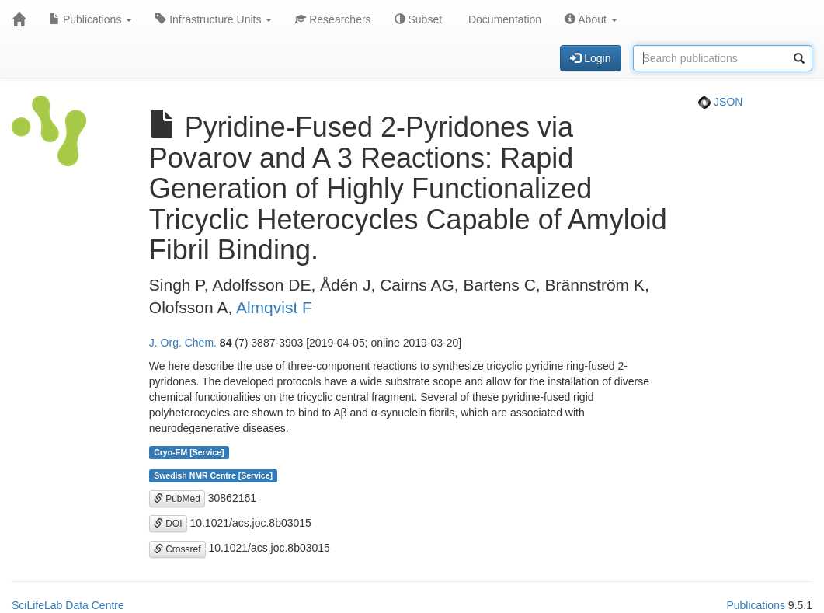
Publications (90, 19)
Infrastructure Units (213, 19)
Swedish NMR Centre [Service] (213, 475)
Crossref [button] (177, 549)
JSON (720, 102)
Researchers (332, 19)
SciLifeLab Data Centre (68, 605)
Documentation (503, 19)
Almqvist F (274, 307)
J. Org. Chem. (183, 342)
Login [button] (590, 58)
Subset (418, 19)
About (591, 19)
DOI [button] (168, 523)
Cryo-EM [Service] (189, 452)
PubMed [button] (177, 498)
